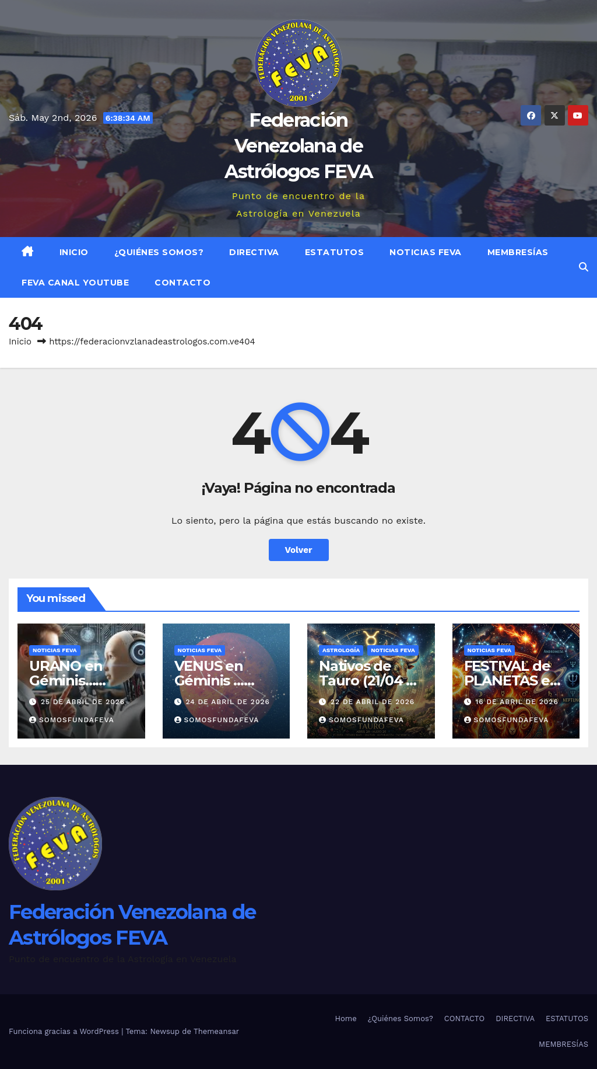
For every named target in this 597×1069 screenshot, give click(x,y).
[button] (583, 267)
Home (346, 1018)
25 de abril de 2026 (83, 702)
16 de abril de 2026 (516, 702)
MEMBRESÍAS (518, 252)
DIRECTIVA (254, 252)
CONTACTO (182, 282)
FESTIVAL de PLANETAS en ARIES (511, 680)
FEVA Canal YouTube (75, 282)
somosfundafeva (71, 720)
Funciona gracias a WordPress (65, 1031)
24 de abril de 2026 (227, 702)
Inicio (74, 252)
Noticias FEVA (425, 252)
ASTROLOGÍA (341, 650)
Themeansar (216, 1031)
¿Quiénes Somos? (159, 252)
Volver (298, 550)
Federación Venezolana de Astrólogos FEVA (298, 146)
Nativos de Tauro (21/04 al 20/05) (368, 680)
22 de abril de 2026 (373, 702)
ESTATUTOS (334, 252)
